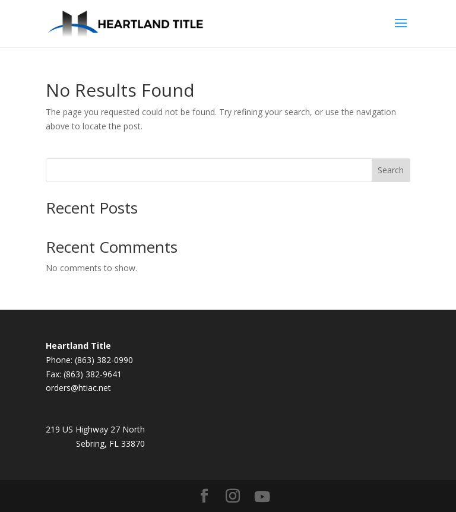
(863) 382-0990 (104, 359)
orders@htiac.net (78, 387)
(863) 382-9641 (93, 374)
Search (391, 170)
